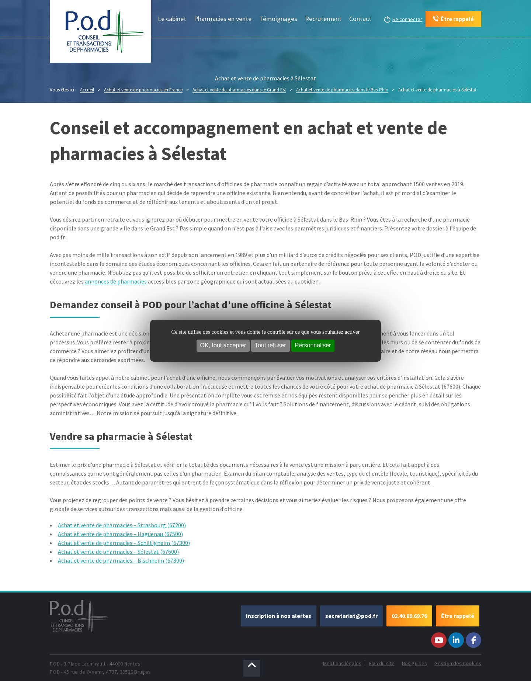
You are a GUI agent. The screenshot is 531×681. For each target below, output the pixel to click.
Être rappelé (457, 615)
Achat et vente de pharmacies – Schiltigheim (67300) (124, 542)
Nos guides (414, 663)
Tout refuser (270, 345)
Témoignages (278, 18)
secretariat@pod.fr (351, 615)
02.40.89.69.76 (409, 615)
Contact (360, 18)
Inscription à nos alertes (278, 615)
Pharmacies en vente (222, 18)
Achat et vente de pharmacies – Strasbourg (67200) (122, 525)
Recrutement (323, 18)
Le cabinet (172, 18)
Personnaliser (313, 345)
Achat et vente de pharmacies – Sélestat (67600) (118, 551)
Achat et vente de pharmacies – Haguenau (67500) (120, 534)
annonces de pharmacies (116, 281)
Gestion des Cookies (457, 663)
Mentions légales (342, 663)
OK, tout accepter (223, 345)
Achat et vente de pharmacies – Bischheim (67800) (121, 560)
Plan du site (382, 663)
